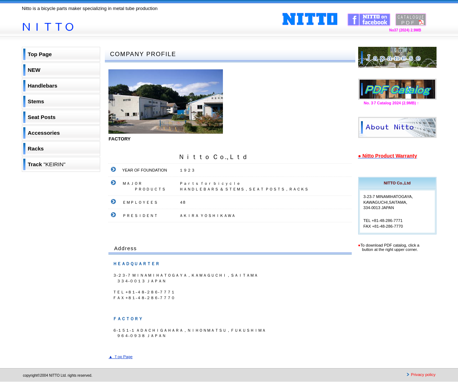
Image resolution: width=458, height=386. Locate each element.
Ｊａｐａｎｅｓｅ (397, 57)
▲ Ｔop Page (121, 357)
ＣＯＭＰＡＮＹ (397, 127)
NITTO (93, 21)
